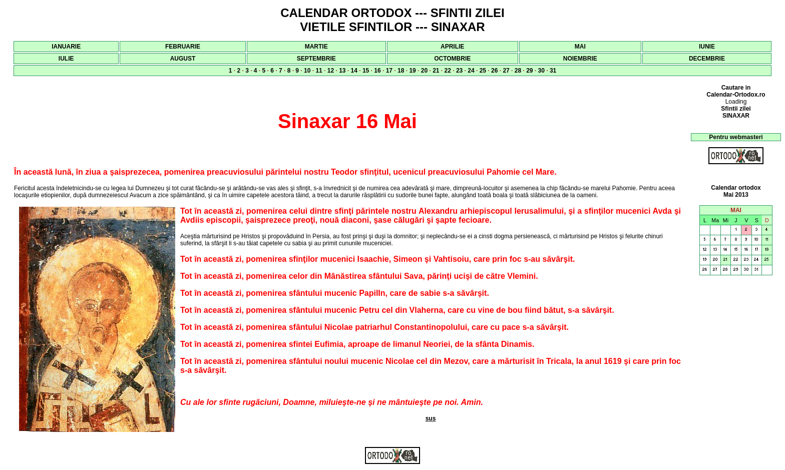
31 (553, 70)
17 (389, 70)
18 (401, 70)
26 (494, 70)
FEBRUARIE (182, 46)
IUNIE (707, 46)
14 (354, 70)
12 (330, 70)
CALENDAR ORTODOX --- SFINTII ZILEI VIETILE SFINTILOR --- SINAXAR (392, 20)
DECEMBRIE (707, 58)
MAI (580, 46)
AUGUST (183, 58)
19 (412, 70)
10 (307, 70)
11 (318, 70)
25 (483, 70)
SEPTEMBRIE (316, 58)
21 (436, 70)
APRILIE (452, 46)
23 (459, 70)
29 (529, 70)
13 (342, 70)
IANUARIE (66, 46)
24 (471, 70)
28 (518, 70)
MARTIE (316, 46)
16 (377, 70)
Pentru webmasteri (735, 137)
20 (424, 70)
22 (448, 70)
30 (541, 70)
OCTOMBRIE (452, 58)
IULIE (66, 58)
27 (506, 70)
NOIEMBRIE (580, 58)
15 (365, 70)
